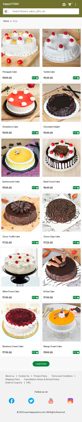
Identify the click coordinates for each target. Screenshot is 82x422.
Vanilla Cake (49, 72)
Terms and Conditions (62, 376)
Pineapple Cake (9, 72)
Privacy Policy (40, 376)
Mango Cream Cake (52, 346)
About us (9, 376)
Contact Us (24, 376)
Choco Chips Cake (51, 236)
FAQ (28, 382)
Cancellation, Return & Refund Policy (41, 379)
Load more (41, 363)
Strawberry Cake (10, 127)
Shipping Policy (12, 379)
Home (6, 21)
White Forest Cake (10, 291)
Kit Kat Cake (49, 291)
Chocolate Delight (51, 127)
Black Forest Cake (51, 182)
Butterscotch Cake (11, 182)
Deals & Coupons (13, 382)
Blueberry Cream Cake (12, 346)
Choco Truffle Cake (11, 236)
